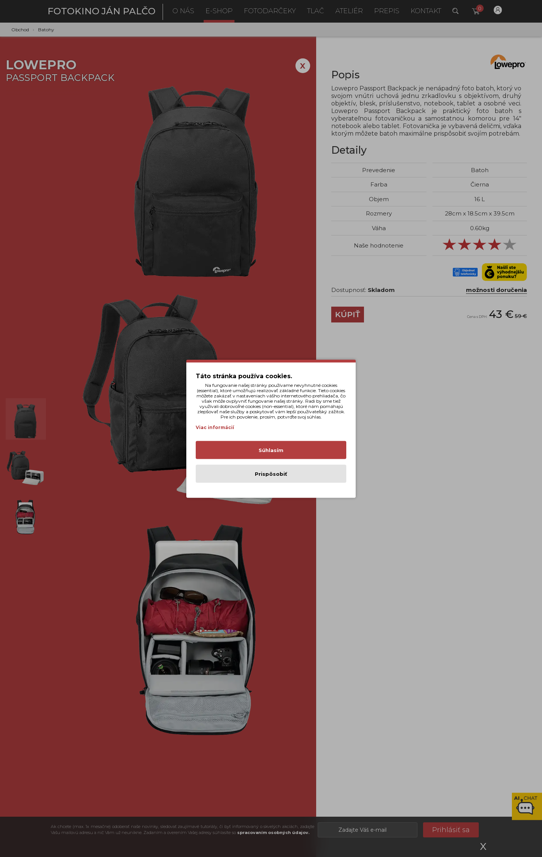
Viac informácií (215, 427)
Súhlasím (271, 450)
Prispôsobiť (271, 474)
